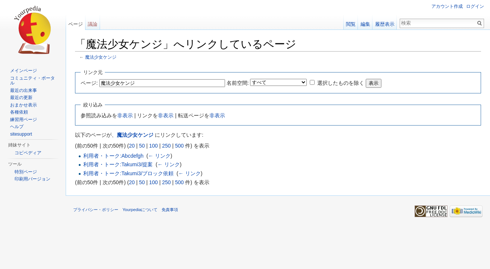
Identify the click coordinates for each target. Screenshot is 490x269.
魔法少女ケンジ (100, 57)
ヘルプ (17, 126)
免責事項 (170, 209)
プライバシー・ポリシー (95, 209)
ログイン (475, 6)
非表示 (125, 115)
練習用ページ (23, 119)
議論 (92, 24)
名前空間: (238, 83)
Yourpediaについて (139, 209)
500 (179, 146)
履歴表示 (384, 24)
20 (132, 146)
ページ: (89, 83)
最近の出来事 (23, 90)
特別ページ (26, 171)
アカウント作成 (447, 6)
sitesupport (21, 134)
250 (166, 146)
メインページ (23, 70)
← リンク (159, 156)
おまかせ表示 (23, 105)
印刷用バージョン (32, 179)
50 (142, 146)
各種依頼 (19, 112)
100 (153, 146)
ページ (75, 24)
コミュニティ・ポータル (32, 80)
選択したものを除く (340, 83)
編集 (365, 24)
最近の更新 (21, 97)
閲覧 (351, 24)
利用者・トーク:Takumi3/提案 (118, 164)
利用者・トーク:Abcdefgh (113, 156)
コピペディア (28, 152)
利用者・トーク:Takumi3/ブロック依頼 (128, 173)
